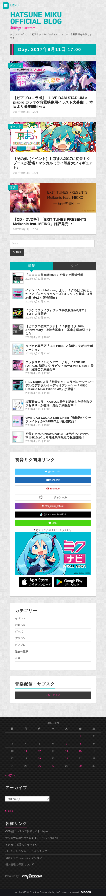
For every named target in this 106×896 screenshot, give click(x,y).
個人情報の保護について (19, 864)
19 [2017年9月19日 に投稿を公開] (39, 758)
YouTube (53, 488)
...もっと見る (53, 695)
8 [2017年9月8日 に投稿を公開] (80, 743)
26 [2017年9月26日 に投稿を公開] (39, 766)
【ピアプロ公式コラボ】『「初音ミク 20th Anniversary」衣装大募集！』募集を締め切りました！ (58, 329)
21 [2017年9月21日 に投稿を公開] (66, 758)
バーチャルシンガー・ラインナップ (26, 851)
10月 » (11, 775)
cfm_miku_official (53, 506)
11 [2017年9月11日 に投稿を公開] (25, 751)
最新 (31, 265)
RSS (9, 811)
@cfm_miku (53, 471)
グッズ (19, 631)
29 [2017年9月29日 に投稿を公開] (80, 766)
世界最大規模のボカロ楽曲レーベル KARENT (31, 838)
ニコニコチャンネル (53, 497)
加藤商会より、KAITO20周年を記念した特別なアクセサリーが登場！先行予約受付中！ (59, 403)
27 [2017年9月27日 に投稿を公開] (52, 766)
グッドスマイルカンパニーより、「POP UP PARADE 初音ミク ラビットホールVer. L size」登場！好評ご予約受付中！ (59, 365)
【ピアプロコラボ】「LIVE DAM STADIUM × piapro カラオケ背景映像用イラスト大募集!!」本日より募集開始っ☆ (53, 102)
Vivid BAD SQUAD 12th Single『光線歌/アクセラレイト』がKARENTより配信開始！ (58, 419)
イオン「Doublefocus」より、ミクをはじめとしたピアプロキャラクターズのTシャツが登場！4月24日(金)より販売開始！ (58, 294)
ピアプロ (15, 65)
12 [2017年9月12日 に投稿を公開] (39, 751)
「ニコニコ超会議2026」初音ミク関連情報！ (55, 275)
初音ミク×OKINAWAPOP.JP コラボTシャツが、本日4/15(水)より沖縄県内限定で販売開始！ (58, 435)
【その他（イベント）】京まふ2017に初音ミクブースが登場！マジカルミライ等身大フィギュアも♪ (53, 163)
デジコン (20, 638)
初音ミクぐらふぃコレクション (23, 857)
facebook (53, 480)
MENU (10, 5)
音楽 (13, 187)
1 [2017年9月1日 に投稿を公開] (80, 736)
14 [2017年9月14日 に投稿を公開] (66, 751)
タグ (74, 265)
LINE (53, 523)
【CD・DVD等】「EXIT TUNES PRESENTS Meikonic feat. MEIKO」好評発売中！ (49, 222)
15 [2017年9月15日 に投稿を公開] (80, 751)
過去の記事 (21, 651)
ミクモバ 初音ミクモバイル (21, 844)
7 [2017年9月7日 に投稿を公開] (66, 743)
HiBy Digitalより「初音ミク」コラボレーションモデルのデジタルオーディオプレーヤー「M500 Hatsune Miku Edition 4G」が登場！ (59, 385)
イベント (15, 126)
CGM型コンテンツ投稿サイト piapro (26, 831)
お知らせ (20, 625)
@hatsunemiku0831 (53, 514)
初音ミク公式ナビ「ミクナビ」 (53, 530)
